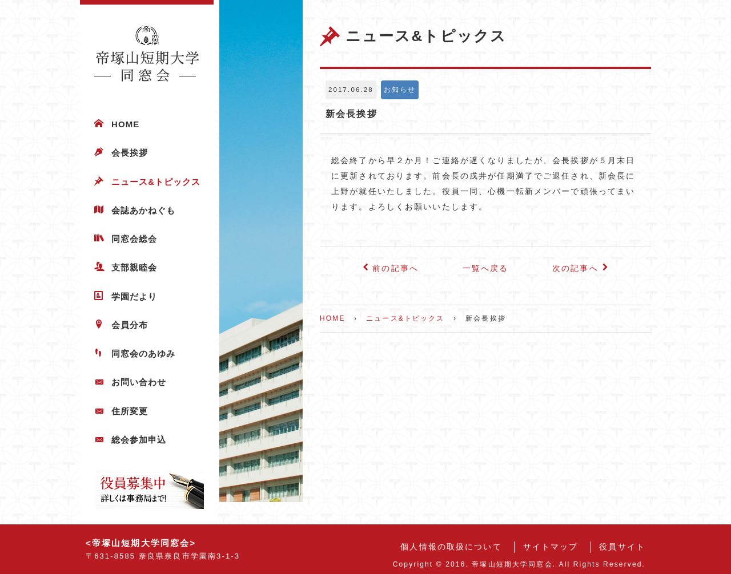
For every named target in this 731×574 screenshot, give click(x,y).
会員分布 (129, 325)
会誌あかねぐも (143, 210)
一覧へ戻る (486, 268)
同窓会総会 (134, 239)
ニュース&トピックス (156, 182)
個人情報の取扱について (450, 547)
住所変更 (129, 411)
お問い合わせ (138, 382)
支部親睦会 (134, 267)
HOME (125, 124)
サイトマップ (551, 547)
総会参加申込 (138, 439)
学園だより (134, 296)
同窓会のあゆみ (143, 353)
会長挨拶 (129, 152)
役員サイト (622, 547)
